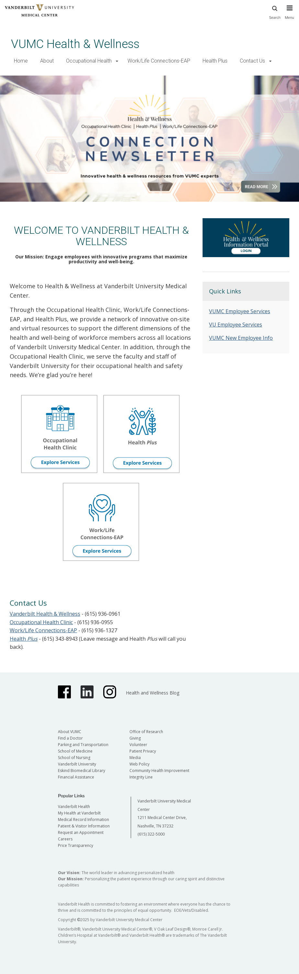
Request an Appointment (81, 832)
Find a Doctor (70, 738)
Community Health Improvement (159, 770)
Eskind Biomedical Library (81, 770)
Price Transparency (75, 845)
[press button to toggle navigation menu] (289, 15)
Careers (65, 839)
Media (135, 757)
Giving (135, 738)
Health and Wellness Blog (152, 693)
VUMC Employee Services (239, 311)
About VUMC (69, 731)
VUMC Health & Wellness (75, 44)
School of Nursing (74, 757)
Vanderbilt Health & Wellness (45, 613)
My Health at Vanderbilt (79, 813)
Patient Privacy (142, 751)
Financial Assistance (76, 777)
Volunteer (138, 744)
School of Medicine (75, 751)
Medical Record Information (83, 819)
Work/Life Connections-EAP (158, 61)
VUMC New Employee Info (241, 337)
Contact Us (252, 61)
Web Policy (139, 764)
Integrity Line (141, 777)
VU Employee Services (235, 324)
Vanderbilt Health (74, 806)
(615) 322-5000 (151, 834)
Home (21, 61)
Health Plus (215, 61)
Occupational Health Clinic (41, 622)
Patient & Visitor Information (84, 826)
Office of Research (146, 731)
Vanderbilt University (77, 764)
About (47, 61)
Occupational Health (89, 61)
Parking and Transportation (83, 744)
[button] (117, 61)
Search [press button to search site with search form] (275, 11)
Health (24, 638)
